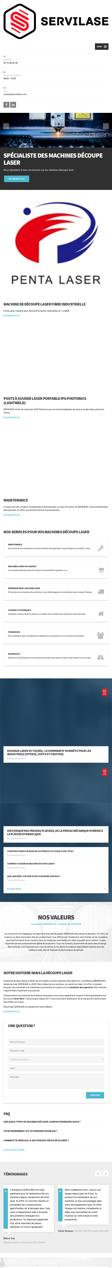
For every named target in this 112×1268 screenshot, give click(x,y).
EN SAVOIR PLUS (12, 982)
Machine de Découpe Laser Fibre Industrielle (45, 305)
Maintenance (16, 478)
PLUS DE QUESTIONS (14, 1120)
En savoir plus (17, 180)
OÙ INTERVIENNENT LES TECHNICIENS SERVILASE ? (30, 1101)
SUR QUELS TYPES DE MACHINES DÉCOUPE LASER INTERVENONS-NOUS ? (42, 1092)
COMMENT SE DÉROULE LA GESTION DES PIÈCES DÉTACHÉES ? (36, 1111)
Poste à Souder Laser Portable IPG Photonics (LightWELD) (45, 375)
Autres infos (14, 859)
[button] (7, 133)
